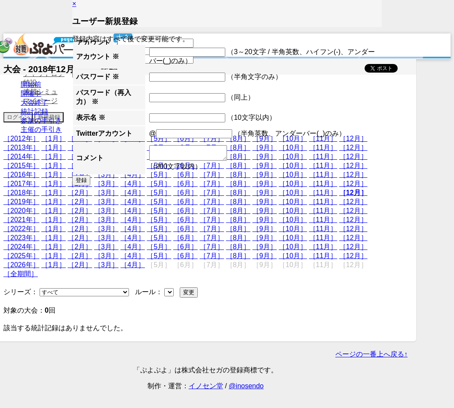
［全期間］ (20, 273)
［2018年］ (21, 192)
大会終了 (34, 102)
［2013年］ (21, 147)
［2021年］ (21, 219)
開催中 (31, 93)
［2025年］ (21, 255)
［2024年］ (21, 246)
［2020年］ (21, 210)
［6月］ (185, 192)
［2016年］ (21, 174)
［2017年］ (21, 183)
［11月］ (323, 192)
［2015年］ (21, 165)
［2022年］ (21, 228)
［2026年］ (21, 264)
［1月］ (53, 138)
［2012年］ (21, 138)
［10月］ (293, 192)
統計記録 (34, 111)
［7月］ (211, 192)
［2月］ (79, 192)
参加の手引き (41, 120)
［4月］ (132, 192)
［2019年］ (21, 201)
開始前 (31, 84)
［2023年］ (21, 237)
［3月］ (106, 192)
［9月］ (264, 192)
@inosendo (246, 386)
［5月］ (159, 192)
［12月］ (353, 192)
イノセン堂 (206, 386)
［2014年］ (21, 156)
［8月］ (238, 192)
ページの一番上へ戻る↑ (371, 354)
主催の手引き (41, 129)
